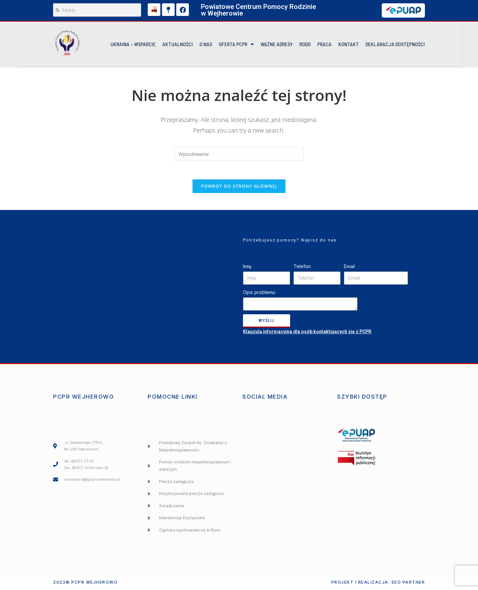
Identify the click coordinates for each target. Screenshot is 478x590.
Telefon (302, 269)
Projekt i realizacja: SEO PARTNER (378, 584)
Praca (324, 45)
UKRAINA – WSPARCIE (133, 45)
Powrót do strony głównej (239, 189)
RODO (305, 45)
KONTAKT (348, 45)
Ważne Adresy (277, 45)
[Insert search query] (239, 155)
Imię (247, 269)
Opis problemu (259, 295)
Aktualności (177, 45)
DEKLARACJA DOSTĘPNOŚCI (395, 45)
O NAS (205, 45)
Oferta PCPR (236, 45)
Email (349, 269)
